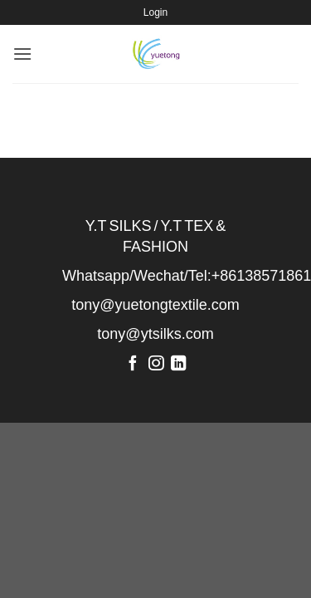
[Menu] (22, 53)
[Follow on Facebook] (132, 364)
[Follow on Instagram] (155, 364)
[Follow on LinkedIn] (178, 364)
